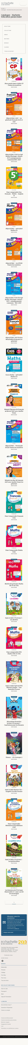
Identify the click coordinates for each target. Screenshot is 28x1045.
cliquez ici (16, 928)
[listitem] (2, 961)
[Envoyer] (24, 932)
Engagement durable (6, 1024)
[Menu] (23, 3)
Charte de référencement (7, 1018)
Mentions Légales (5, 1022)
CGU (2, 1026)
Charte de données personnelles (8, 1020)
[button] (8, 26)
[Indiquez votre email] (12, 932)
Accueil (3, 8)
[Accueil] (7, 3)
